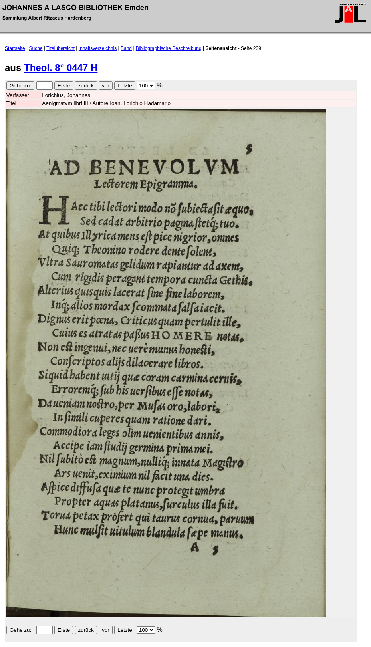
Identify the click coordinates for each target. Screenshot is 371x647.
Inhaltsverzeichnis (98, 48)
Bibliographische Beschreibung (169, 48)
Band (126, 48)
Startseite (15, 48)
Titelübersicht (60, 48)
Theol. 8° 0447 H (60, 67)
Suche (36, 48)
